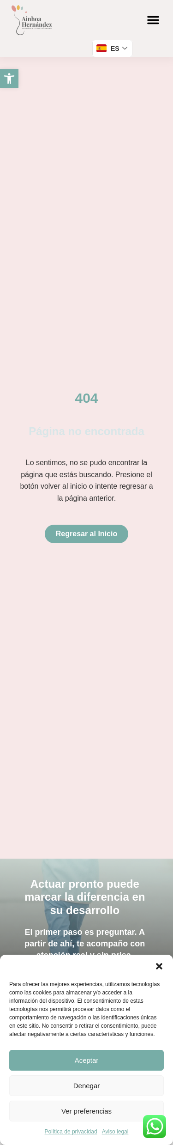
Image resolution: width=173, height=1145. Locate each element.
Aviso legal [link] (115, 1131)
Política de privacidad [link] (71, 1131)
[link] (9, 78)
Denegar (86, 1086)
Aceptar (87, 1060)
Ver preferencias (86, 1111)
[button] (159, 966)
